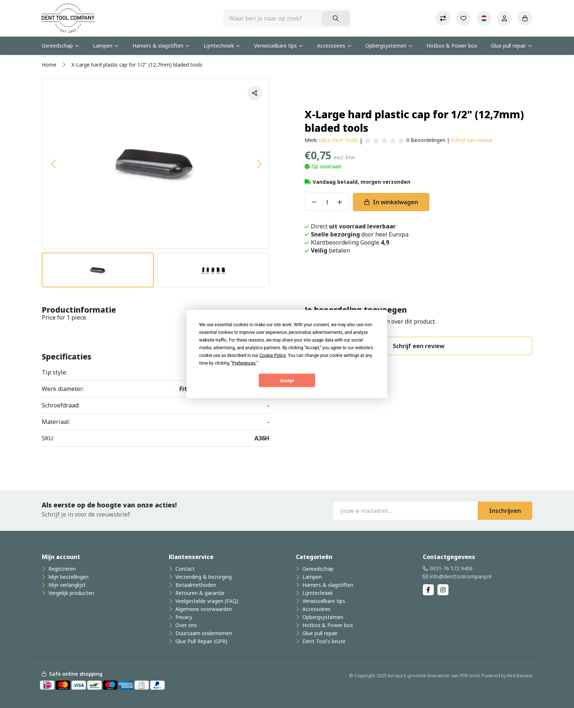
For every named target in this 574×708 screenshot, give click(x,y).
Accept (287, 380)
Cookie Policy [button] (273, 355)
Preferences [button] (244, 363)
